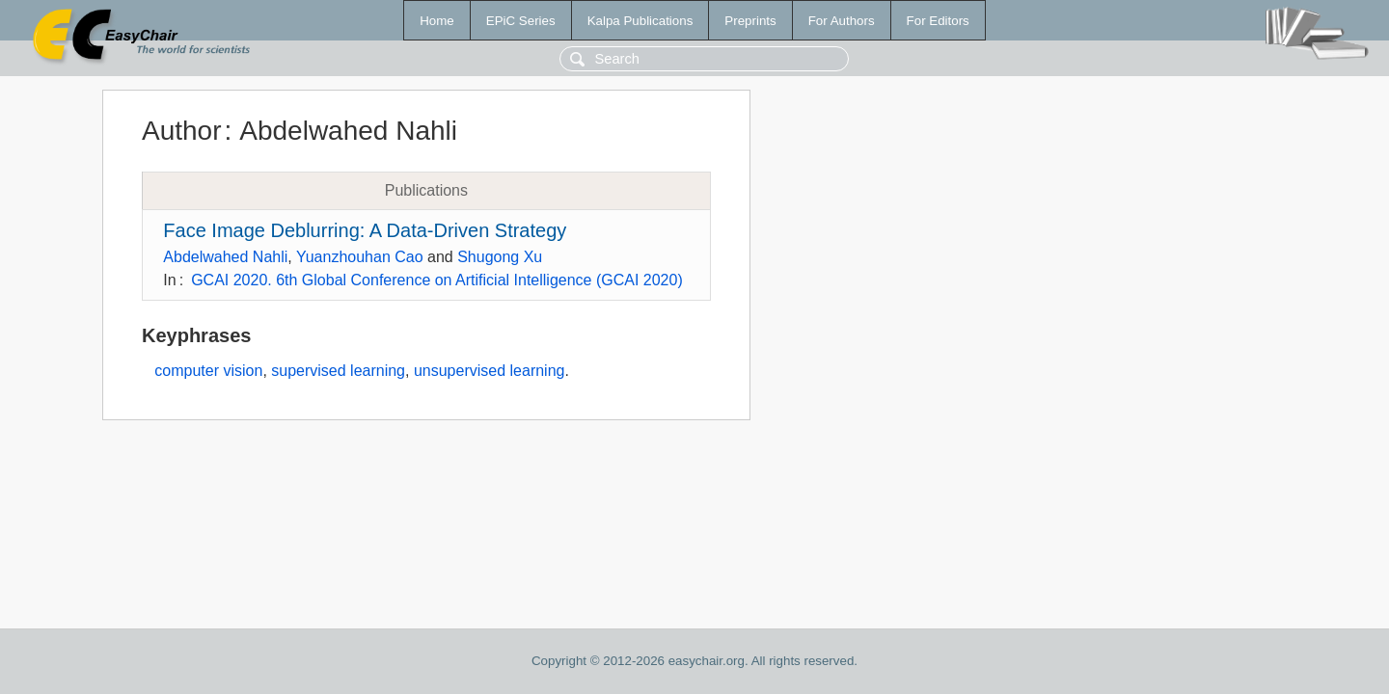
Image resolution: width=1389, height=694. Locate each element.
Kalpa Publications (640, 20)
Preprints (750, 20)
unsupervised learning (489, 370)
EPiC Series (521, 20)
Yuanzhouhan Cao (359, 257)
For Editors (938, 20)
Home (437, 20)
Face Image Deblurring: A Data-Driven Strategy (364, 230)
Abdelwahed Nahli (225, 257)
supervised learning (338, 370)
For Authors (841, 20)
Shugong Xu (499, 257)
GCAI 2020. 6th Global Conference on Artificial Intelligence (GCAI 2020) (437, 280)
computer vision (208, 370)
